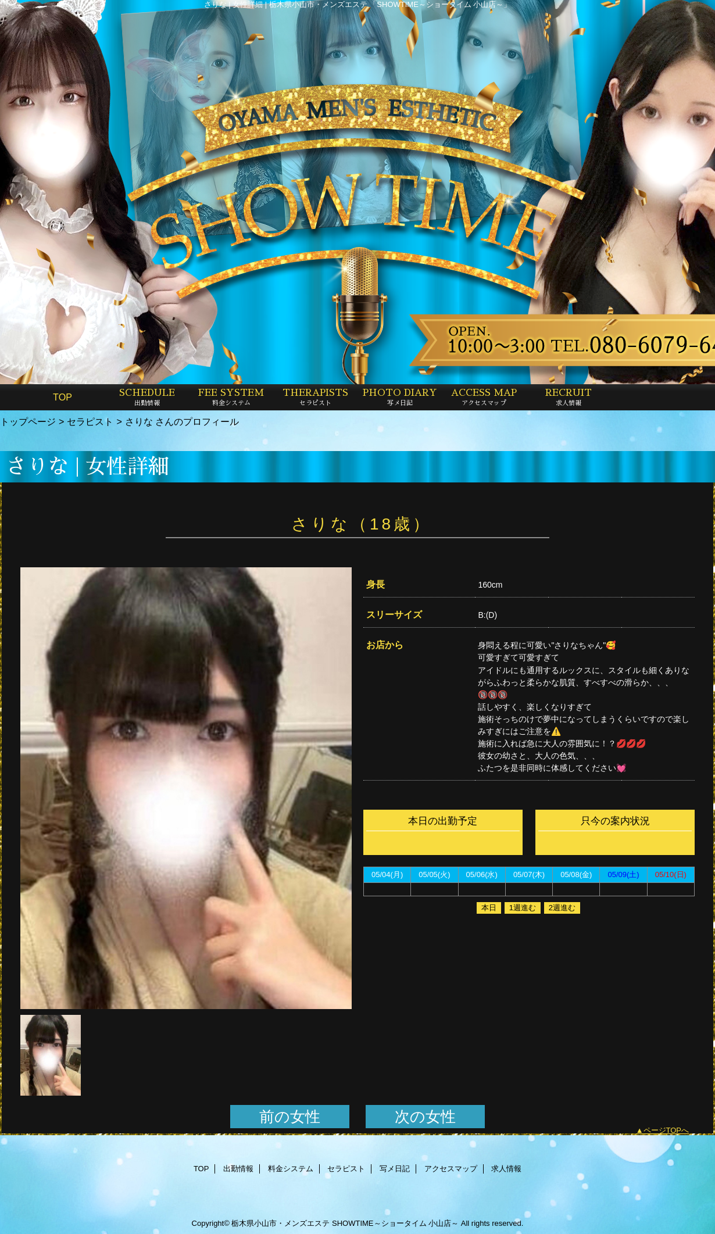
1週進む (522, 907)
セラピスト (90, 421)
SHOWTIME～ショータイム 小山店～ (395, 1223)
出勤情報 (238, 1168)
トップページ (28, 421)
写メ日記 (395, 1168)
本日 (488, 907)
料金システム (290, 1168)
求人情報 (506, 1168)
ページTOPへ (666, 1130)
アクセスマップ (450, 1168)
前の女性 (289, 1116)
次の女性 (425, 1116)
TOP (62, 397)
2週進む (562, 907)
